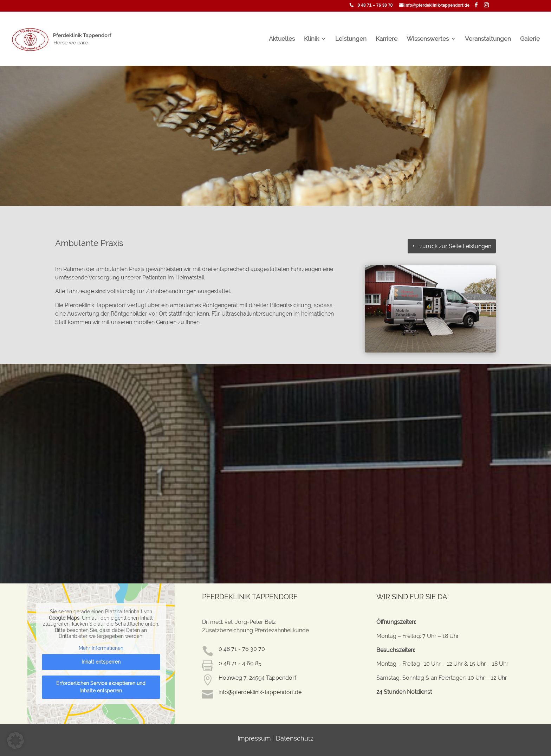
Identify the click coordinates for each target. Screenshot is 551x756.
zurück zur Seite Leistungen (455, 246)
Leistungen (351, 39)
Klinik (311, 39)
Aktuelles (282, 39)
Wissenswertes (428, 39)
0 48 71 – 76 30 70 (375, 5)
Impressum (254, 738)
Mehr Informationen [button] (101, 648)
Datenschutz (294, 738)
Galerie (530, 39)
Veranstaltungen (488, 39)
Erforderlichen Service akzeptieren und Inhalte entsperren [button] (101, 686)
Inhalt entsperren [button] (101, 662)
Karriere (386, 39)
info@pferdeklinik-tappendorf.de (436, 5)
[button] (15, 740)
